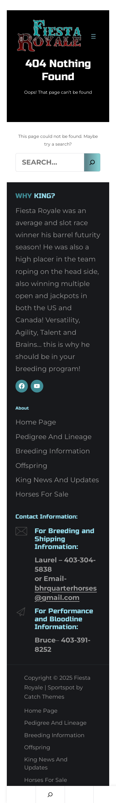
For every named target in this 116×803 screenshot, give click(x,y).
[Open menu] (93, 36)
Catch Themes (44, 696)
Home (21, 794)
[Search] (92, 162)
